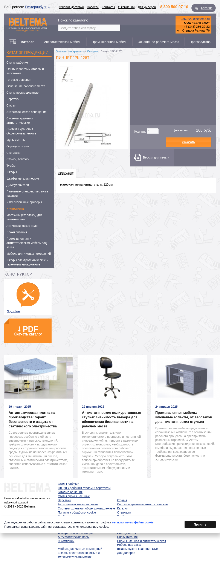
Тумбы (10, 165)
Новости (93, 7)
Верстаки (12, 99)
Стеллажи (13, 152)
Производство (200, 42)
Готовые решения (18, 79)
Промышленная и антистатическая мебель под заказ (26, 243)
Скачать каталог (28, 330)
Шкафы (11, 172)
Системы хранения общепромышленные (21, 131)
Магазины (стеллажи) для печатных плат (24, 217)
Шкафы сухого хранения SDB (137, 548)
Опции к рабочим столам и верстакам (25, 71)
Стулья (11, 105)
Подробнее (13, 311)
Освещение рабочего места (25, 86)
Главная (61, 51)
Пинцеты (92, 51)
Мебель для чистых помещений (28, 253)
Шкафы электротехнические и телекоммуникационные (27, 262)
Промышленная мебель (109, 42)
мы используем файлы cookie (133, 524)
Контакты (108, 7)
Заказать (188, 142)
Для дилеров (147, 7)
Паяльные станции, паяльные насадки (27, 193)
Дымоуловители (17, 185)
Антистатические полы (22, 225)
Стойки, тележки (17, 159)
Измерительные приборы (24, 202)
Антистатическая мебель (62, 42)
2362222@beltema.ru (195, 19)
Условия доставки (71, 7)
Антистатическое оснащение (26, 112)
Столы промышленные (22, 92)
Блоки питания (16, 232)
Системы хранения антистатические (19, 120)
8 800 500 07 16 (174, 7)
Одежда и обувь (17, 146)
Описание (66, 173)
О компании (126, 7)
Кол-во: (140, 131)
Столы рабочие (17, 62)
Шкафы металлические (22, 178)
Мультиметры (15, 140)
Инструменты (15, 208)
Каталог (122, 508)
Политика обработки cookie (77, 512)
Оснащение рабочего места (158, 42)
